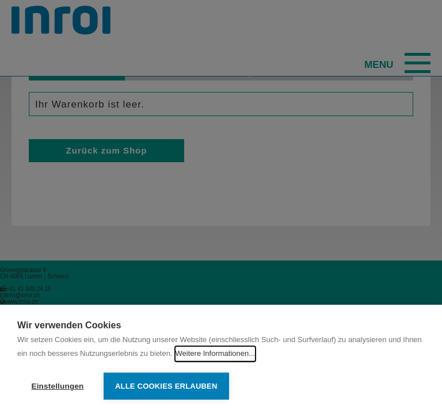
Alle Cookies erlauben (166, 386)
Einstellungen (57, 386)
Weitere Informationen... (216, 353)
